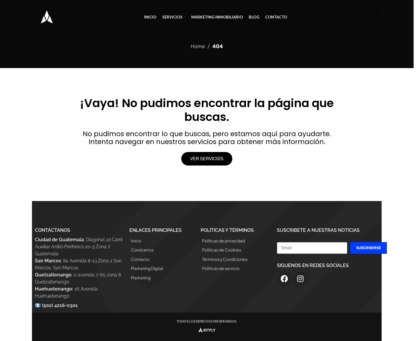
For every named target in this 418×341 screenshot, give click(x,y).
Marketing (140, 277)
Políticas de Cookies (221, 249)
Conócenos (142, 249)
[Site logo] (47, 16)
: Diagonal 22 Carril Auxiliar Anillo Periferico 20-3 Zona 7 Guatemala (79, 246)
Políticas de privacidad (223, 240)
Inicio (136, 240)
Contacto (140, 259)
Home (198, 46)
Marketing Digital (147, 268)
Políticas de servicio (221, 268)
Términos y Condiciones (225, 259)
